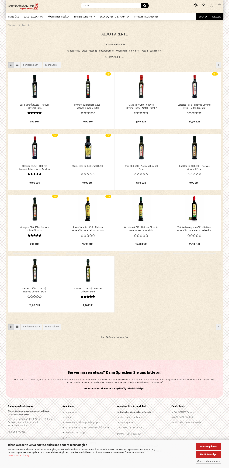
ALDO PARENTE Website (183, 412)
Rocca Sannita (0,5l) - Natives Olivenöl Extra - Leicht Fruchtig (88, 228)
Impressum (71, 412)
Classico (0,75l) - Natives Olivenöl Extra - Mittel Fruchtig (34, 167)
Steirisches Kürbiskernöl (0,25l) (88, 166)
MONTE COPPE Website (182, 417)
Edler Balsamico (33, 16)
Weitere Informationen (208, 461)
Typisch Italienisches (146, 16)
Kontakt (69, 417)
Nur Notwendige (208, 454)
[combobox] (31, 65)
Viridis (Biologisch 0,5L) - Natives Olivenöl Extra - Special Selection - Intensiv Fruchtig (194, 228)
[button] (196, 5)
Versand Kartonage (75, 432)
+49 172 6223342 (133, 434)
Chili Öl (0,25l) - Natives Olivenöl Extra (141, 167)
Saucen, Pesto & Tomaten (114, 16)
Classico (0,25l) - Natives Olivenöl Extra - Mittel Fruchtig (141, 106)
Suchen (203, 16)
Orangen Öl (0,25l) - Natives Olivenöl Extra (34, 228)
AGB (68, 437)
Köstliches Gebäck (58, 16)
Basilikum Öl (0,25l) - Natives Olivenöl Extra (34, 106)
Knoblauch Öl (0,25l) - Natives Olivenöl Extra (194, 167)
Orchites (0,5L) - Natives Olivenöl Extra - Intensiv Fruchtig (141, 228)
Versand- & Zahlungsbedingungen (83, 422)
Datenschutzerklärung (18, 455)
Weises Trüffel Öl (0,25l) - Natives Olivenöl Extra (35, 290)
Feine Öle (13, 16)
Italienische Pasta (84, 16)
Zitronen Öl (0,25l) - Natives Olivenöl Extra (88, 290)
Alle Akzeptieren (208, 446)
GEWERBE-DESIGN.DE (18, 414)
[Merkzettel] (211, 5)
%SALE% (216, 16)
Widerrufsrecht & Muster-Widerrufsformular (88, 427)
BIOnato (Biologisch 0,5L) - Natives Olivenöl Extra (87, 106)
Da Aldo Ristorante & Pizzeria (186, 422)
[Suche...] (145, 5)
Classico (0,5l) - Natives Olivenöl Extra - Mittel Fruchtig (194, 106)
